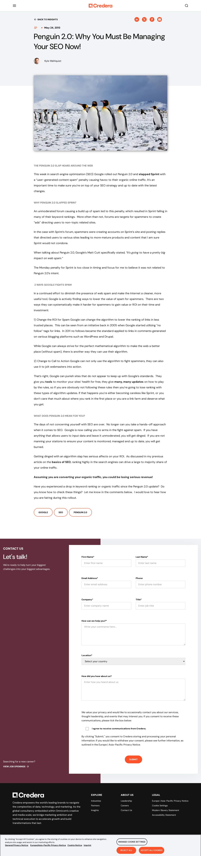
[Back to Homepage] (100, 6)
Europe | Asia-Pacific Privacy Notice (170, 800)
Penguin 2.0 (80, 512)
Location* (86, 655)
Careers (125, 805)
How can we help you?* (94, 620)
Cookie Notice (75, 848)
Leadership (126, 800)
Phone (139, 578)
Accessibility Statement (164, 815)
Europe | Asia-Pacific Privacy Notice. (120, 744)
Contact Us (126, 810)
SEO (61, 512)
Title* (139, 599)
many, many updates (129, 382)
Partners (95, 805)
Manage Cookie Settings (131, 844)
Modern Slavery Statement (165, 810)
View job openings (16, 766)
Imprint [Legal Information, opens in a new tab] (87, 848)
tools (48, 382)
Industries (96, 800)
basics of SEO (61, 462)
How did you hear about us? (96, 676)
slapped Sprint (149, 174)
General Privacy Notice (16, 848)
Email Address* (89, 578)
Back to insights (46, 19)
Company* (87, 599)
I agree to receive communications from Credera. (119, 728)
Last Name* (142, 556)
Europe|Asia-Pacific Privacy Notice (48, 848)
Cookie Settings (160, 805)
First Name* (87, 556)
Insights (95, 810)
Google (43, 512)
